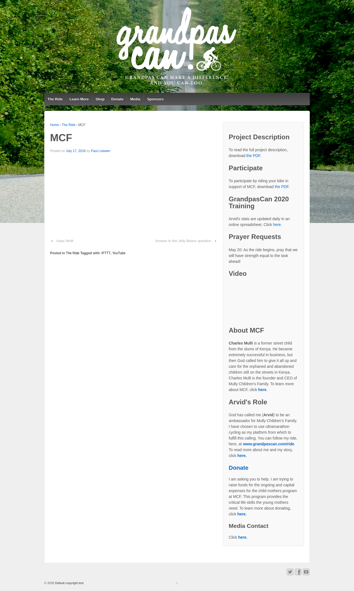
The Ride (55, 99)
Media (135, 99)
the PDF (253, 155)
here (277, 224)
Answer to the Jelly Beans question (183, 241)
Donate (117, 99)
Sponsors (155, 99)
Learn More (79, 99)
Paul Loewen (100, 151)
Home (54, 125)
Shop (100, 99)
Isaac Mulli (65, 241)
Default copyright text (69, 583)
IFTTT (106, 253)
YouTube (118, 253)
